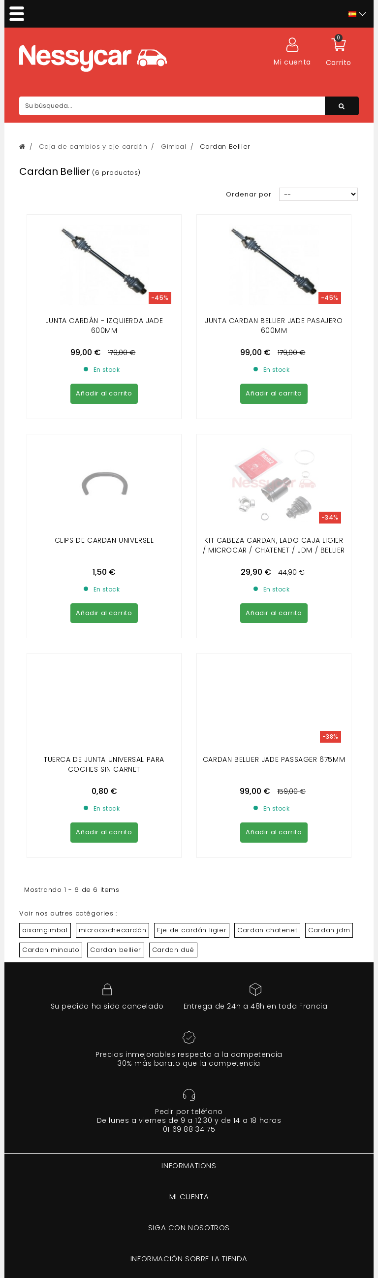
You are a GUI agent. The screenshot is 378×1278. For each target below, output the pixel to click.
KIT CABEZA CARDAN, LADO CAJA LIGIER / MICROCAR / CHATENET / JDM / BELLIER (274, 455)
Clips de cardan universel (104, 451)
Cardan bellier (115, 770)
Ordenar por (249, 194)
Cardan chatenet (267, 750)
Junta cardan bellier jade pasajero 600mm (274, 325)
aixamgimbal (45, 750)
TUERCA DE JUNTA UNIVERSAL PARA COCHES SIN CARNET (104, 585)
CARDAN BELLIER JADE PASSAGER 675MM (274, 580)
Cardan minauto (50, 770)
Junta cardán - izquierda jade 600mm (104, 325)
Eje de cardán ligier (191, 750)
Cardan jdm (329, 750)
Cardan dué (173, 770)
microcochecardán (113, 750)
